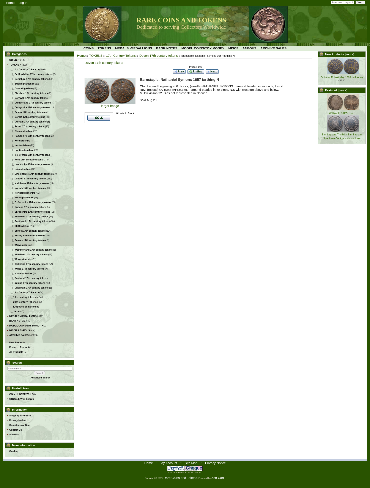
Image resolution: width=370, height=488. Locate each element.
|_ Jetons (15, 311)
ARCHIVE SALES (273, 48)
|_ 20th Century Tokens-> (24, 302)
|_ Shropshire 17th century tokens (29, 211)
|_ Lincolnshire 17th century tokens (30, 174)
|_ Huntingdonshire (21, 150)
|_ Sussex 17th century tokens (27, 240)
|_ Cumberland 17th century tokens (30, 102)
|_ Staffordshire (19, 226)
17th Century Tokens (121, 55)
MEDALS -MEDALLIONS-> (24, 316)
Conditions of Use (19, 425)
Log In (23, 3)
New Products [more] (339, 54)
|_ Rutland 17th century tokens (27, 207)
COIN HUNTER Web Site (22, 394)
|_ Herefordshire (19, 140)
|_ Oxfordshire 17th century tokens (30, 202)
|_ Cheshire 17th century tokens (28, 93)
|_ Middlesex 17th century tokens (29, 183)
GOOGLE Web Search (21, 399)
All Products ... (17, 352)
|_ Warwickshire (19, 245)
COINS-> (14, 60)
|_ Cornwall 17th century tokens (28, 98)
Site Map (14, 434)
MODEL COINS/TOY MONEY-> (26, 325)
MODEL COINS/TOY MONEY (202, 48)
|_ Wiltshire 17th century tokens (28, 254)
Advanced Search (40, 377)
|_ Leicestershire (20, 169)
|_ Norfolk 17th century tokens (27, 188)
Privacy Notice (17, 420)
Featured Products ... (21, 347)
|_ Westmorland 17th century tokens (31, 249)
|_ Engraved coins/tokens (24, 306)
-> (15, 64)
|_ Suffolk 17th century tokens (27, 230)
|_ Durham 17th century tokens (28, 121)
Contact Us (15, 429)
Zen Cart (217, 478)
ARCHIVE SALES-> (20, 335)
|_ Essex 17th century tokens (26, 126)
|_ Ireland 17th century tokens (27, 283)
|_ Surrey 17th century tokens (27, 235)
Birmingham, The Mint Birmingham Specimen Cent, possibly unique (342, 134)
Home (10, 3)
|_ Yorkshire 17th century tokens (28, 264)
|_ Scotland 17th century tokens (28, 278)
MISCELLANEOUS (242, 48)
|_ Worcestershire (20, 259)
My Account (169, 463)
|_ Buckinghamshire (22, 83)
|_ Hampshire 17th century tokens (29, 136)
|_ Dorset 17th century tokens (27, 117)
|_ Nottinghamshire (21, 197)
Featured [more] (336, 90)
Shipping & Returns (20, 415)
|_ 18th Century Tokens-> (24, 292)
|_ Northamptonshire (22, 192)
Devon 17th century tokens (158, 55)
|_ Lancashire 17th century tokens (29, 164)
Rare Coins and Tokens (180, 478)
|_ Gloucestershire (21, 131)
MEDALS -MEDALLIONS (133, 48)
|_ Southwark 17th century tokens (29, 221)
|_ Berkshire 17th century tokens (29, 79)
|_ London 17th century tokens (27, 178)
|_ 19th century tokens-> (23, 297)
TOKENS (95, 55)
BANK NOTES (166, 48)
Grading (13, 451)
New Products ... (18, 342)
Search (17, 362)
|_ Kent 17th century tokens (26, 159)
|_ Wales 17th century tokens (26, 268)
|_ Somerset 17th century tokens (29, 216)
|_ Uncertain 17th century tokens (29, 287)
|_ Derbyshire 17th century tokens (29, 107)
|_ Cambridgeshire (21, 88)
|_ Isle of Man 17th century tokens (29, 155)
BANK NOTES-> (18, 321)
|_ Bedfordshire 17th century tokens (30, 74)
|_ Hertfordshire (19, 145)
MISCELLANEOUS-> (20, 330)
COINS (88, 48)
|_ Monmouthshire (20, 273)
